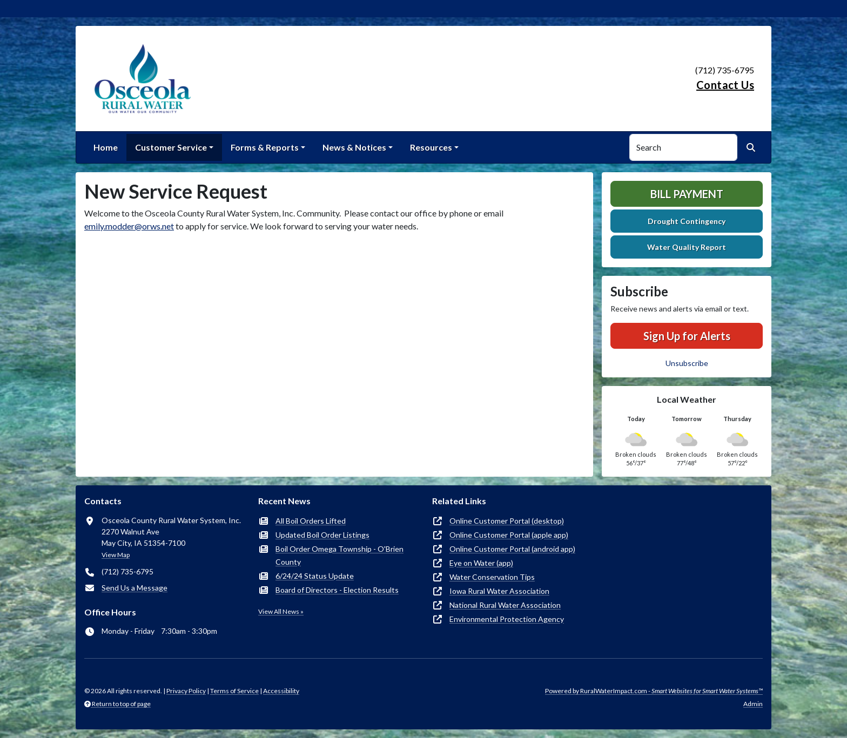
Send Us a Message (134, 587)
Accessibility (281, 691)
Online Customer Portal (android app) (512, 548)
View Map (116, 555)
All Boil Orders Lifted (310, 520)
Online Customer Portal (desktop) (506, 520)
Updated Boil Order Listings (322, 534)
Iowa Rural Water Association (499, 590)
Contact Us (725, 84)
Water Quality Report (686, 247)
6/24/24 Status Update (314, 575)
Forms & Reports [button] (265, 147)
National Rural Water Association (505, 605)
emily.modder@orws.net (129, 226)
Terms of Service (234, 691)
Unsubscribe (687, 363)
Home (105, 147)
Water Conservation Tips (492, 576)
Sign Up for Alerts (686, 335)
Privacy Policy (186, 691)
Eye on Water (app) (481, 562)
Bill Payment (686, 193)
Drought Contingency (686, 221)
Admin (753, 704)
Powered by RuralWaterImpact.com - (654, 691)
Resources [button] (431, 147)
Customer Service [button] (171, 147)
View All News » (281, 611)
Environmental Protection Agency (506, 619)
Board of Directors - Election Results (337, 589)
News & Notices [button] (354, 147)
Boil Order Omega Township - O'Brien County (339, 555)
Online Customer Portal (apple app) (508, 534)
